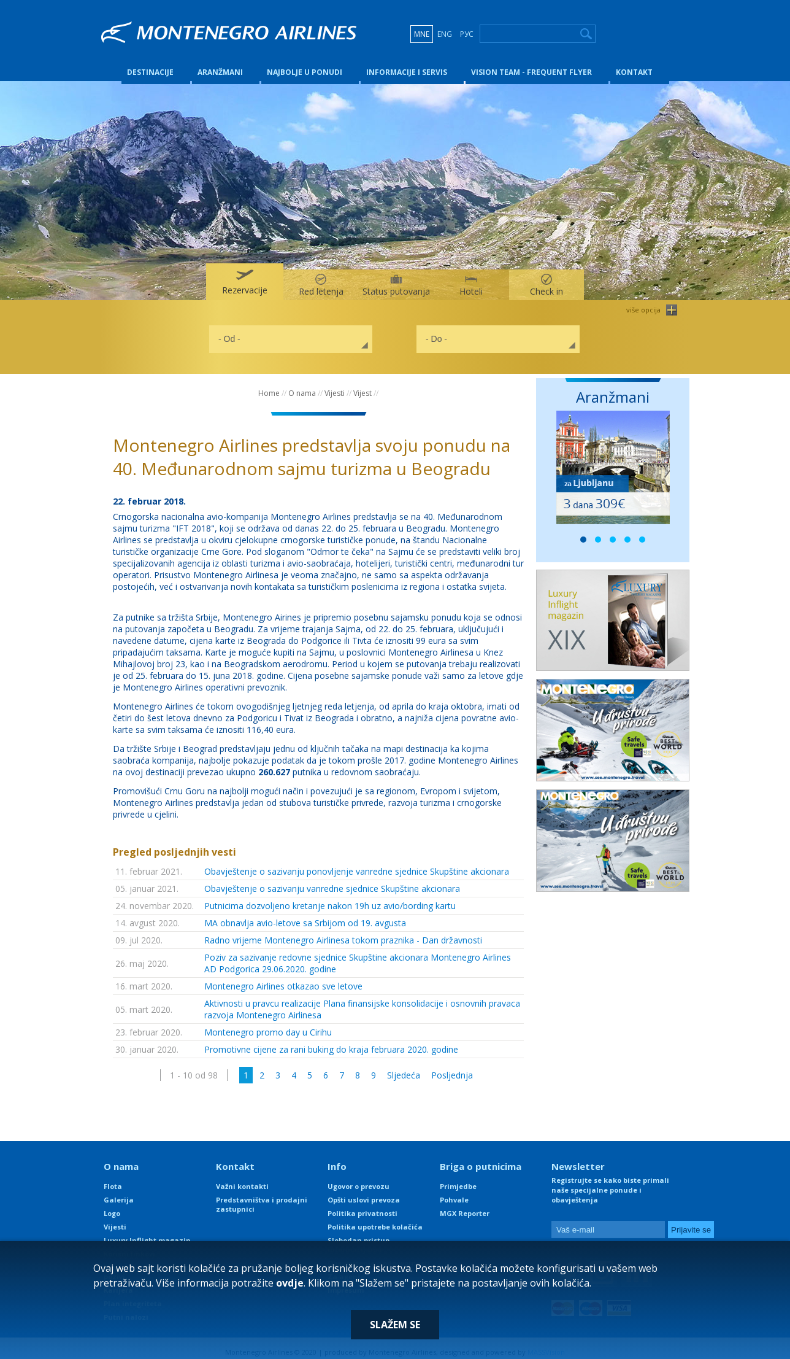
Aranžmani (220, 63)
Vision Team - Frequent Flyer (531, 63)
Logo (112, 1205)
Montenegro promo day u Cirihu (268, 1025)
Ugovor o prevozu (358, 1178)
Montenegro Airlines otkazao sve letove (283, 979)
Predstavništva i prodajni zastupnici (261, 1197)
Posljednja (452, 1068)
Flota (113, 1178)
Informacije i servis (406, 63)
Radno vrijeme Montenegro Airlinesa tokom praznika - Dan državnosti (343, 933)
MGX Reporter (464, 1205)
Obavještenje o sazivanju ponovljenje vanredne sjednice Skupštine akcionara (356, 864)
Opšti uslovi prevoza (364, 1192)
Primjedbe (458, 1178)
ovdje (290, 1283)
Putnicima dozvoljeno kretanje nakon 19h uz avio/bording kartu (330, 898)
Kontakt (634, 63)
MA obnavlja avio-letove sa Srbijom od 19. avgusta (305, 915)
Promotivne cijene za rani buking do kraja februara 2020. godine (331, 1042)
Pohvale (454, 1192)
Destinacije (150, 63)
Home (269, 386)
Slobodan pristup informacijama (358, 1237)
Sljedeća (403, 1068)
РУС (467, 34)
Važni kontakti (242, 1178)
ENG (444, 34)
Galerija (119, 1192)
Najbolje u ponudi (304, 63)
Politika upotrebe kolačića (375, 1219)
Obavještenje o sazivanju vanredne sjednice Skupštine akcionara (332, 881)
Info (337, 1159)
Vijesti (334, 386)
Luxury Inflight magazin (147, 1232)
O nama (302, 386)
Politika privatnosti (362, 1205)
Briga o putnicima (480, 1159)
